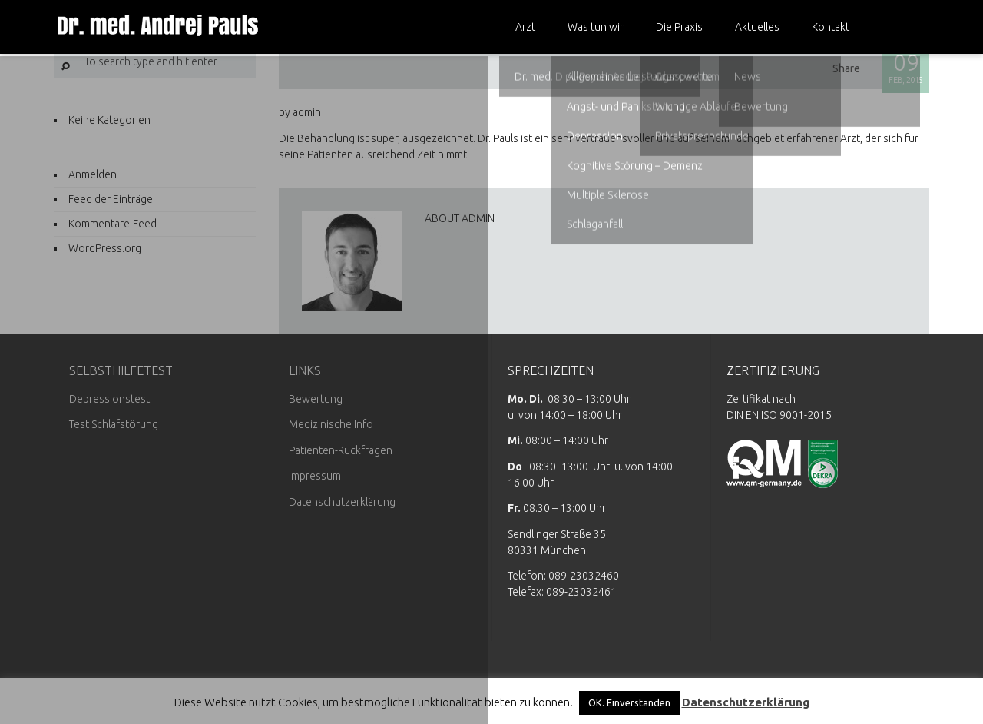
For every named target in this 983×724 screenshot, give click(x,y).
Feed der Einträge (110, 199)
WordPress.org (104, 248)
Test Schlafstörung (113, 424)
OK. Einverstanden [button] (629, 702)
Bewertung (316, 399)
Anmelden (92, 174)
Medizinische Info (331, 424)
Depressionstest (109, 399)
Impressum (315, 476)
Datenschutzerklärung (342, 502)
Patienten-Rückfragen (340, 450)
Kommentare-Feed (112, 224)
